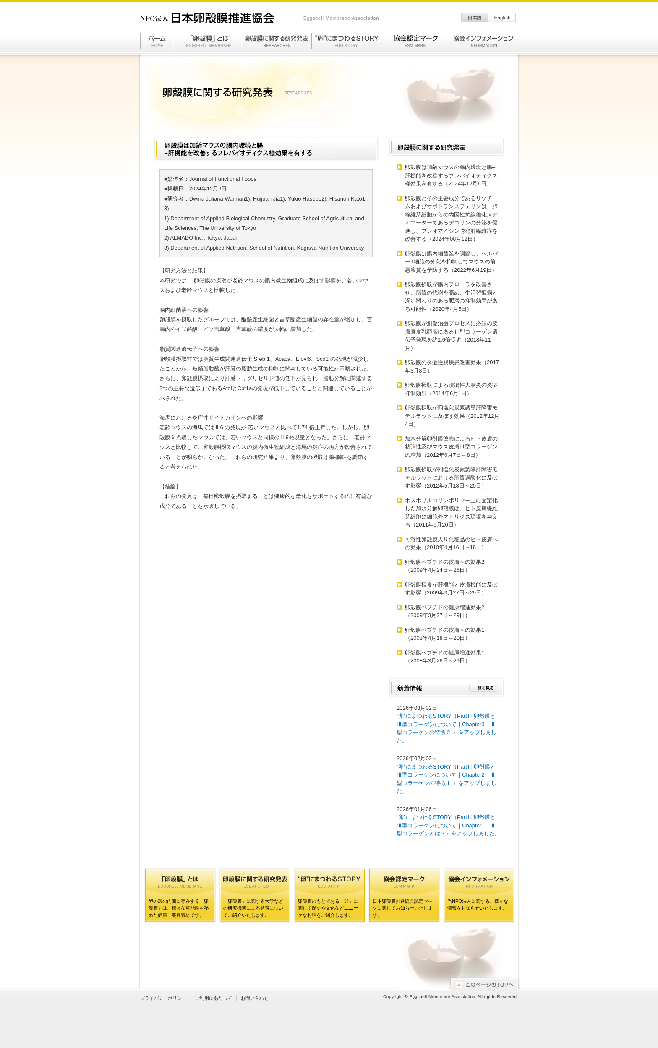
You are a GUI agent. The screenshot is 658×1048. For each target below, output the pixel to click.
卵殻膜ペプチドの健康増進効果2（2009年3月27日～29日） (444, 611)
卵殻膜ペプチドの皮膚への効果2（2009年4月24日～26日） (444, 566)
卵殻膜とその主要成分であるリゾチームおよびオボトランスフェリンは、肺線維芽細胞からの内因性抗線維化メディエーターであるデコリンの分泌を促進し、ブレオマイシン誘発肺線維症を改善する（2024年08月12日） (451, 218)
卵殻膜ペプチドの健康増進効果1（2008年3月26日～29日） (444, 656)
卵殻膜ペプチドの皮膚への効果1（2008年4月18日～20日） (444, 634)
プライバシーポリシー (163, 998)
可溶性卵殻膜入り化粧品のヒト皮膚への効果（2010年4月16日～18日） (451, 543)
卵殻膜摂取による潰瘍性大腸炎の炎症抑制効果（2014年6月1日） (451, 389)
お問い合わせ (255, 998)
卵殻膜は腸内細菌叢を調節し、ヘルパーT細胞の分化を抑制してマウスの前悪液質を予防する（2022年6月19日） (451, 261)
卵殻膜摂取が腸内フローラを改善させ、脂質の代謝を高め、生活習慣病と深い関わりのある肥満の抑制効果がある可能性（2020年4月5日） (451, 296)
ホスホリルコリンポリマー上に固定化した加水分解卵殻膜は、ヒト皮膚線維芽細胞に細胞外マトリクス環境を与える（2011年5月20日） (451, 512)
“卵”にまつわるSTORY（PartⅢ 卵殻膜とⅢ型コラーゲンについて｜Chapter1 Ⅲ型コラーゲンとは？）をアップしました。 (448, 825)
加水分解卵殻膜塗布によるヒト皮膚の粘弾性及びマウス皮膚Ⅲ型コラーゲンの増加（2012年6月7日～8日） (451, 446)
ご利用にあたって (213, 998)
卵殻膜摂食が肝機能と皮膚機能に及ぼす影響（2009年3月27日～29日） (451, 588)
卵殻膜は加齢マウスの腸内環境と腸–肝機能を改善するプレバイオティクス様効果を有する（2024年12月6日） (451, 175)
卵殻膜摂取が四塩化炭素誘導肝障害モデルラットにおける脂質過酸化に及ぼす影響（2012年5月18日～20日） (451, 477)
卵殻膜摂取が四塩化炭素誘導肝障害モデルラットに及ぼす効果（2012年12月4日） (452, 415)
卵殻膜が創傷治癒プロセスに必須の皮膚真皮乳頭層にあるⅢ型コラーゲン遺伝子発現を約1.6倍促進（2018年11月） (451, 335)
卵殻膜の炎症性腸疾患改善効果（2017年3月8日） (452, 366)
